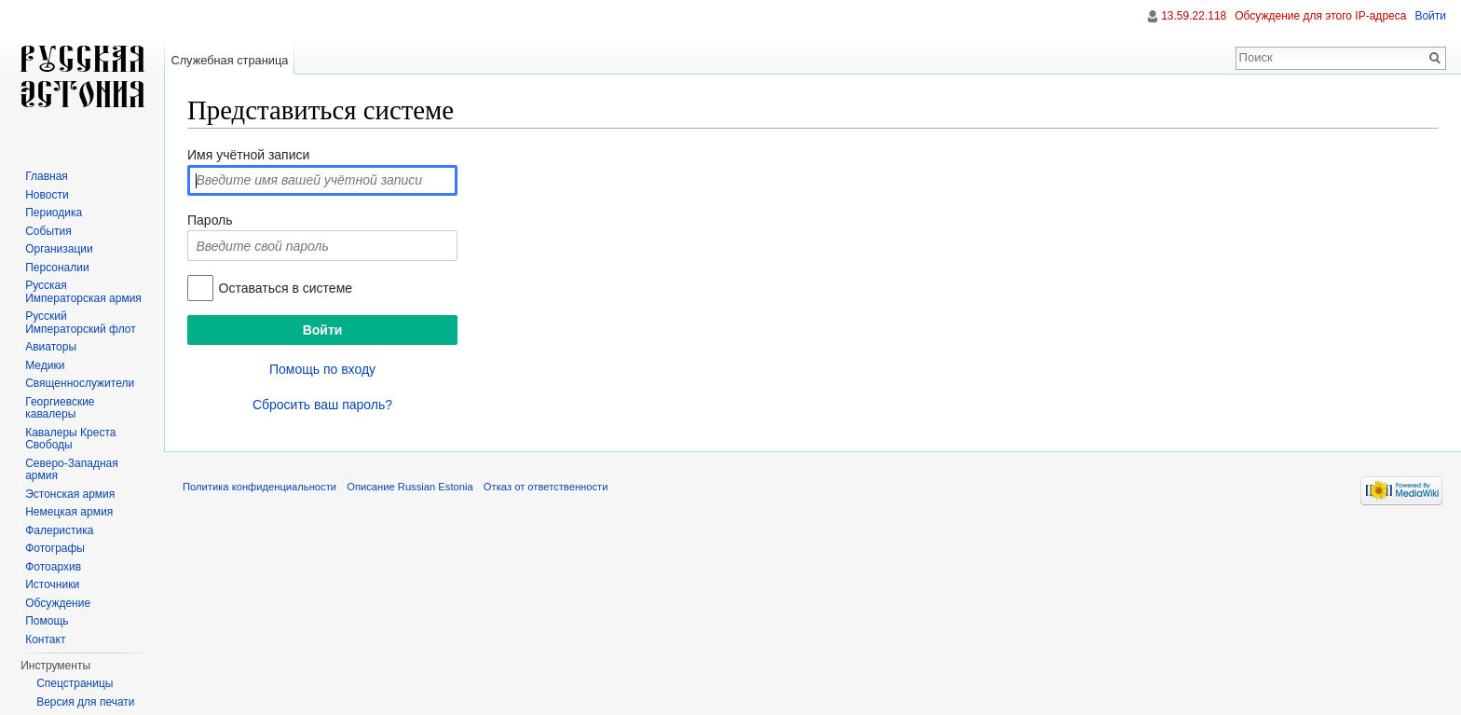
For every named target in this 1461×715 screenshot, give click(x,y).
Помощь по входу (322, 369)
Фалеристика (59, 530)
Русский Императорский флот (80, 322)
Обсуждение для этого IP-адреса (1320, 15)
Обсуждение (57, 603)
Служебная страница (229, 60)
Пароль (210, 220)
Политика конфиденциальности (259, 486)
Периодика (53, 212)
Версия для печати (85, 701)
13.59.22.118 (1193, 15)
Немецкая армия (69, 511)
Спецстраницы (74, 683)
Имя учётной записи (248, 154)
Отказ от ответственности (546, 486)
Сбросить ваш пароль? (322, 404)
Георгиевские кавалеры (59, 408)
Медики (44, 365)
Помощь (46, 620)
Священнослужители (79, 383)
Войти (1430, 15)
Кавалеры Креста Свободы (70, 439)
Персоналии (57, 267)
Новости (46, 194)
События (48, 231)
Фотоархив (53, 566)
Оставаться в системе (285, 288)
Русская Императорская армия (83, 292)
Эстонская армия (70, 494)
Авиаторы (50, 346)
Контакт (45, 639)
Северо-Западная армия (71, 470)
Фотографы (55, 548)
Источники (52, 584)
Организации (59, 248)
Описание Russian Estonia (409, 486)
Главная (46, 176)
